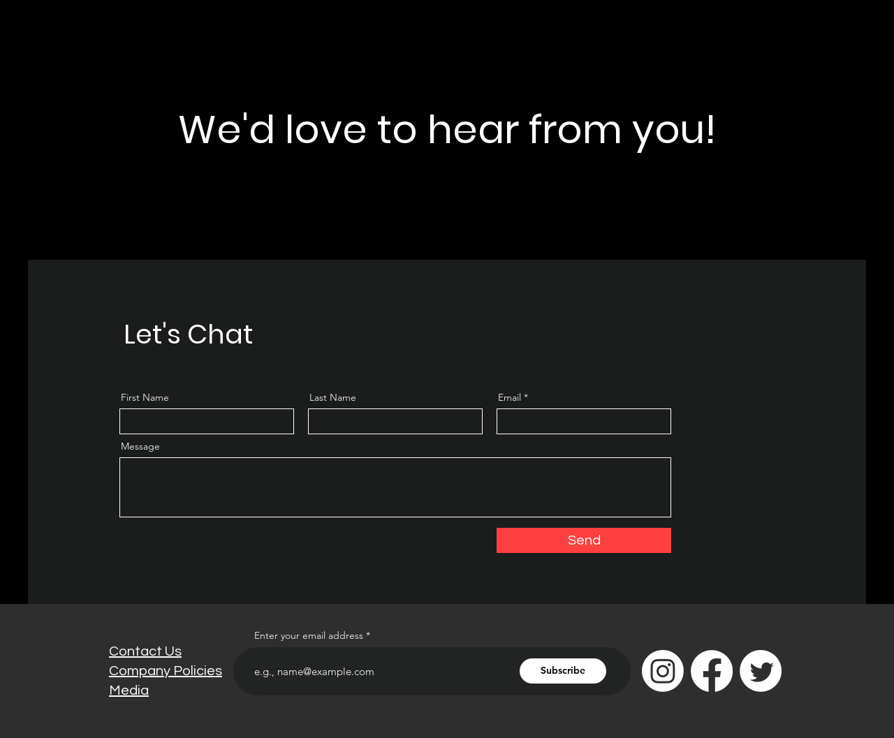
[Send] (584, 540)
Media (129, 691)
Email (509, 397)
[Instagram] (663, 671)
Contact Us (145, 651)
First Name (145, 397)
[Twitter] (761, 671)
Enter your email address (308, 635)
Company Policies (165, 671)
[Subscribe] (563, 671)
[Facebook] (712, 671)
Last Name (332, 397)
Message (140, 446)
